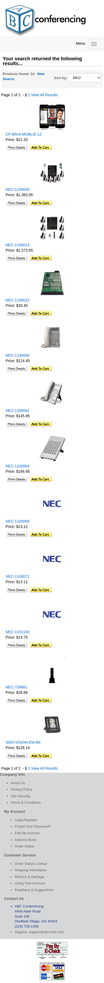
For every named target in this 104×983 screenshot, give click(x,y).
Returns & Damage (29, 877)
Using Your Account (30, 883)
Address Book (25, 840)
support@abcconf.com (46, 932)
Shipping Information (31, 870)
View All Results (44, 95)
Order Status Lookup (31, 864)
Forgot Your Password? (33, 826)
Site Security (20, 796)
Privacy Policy (21, 789)
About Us (18, 783)
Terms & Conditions (26, 802)
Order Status (24, 846)
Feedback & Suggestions (34, 890)
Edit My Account (27, 833)
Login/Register (26, 820)
